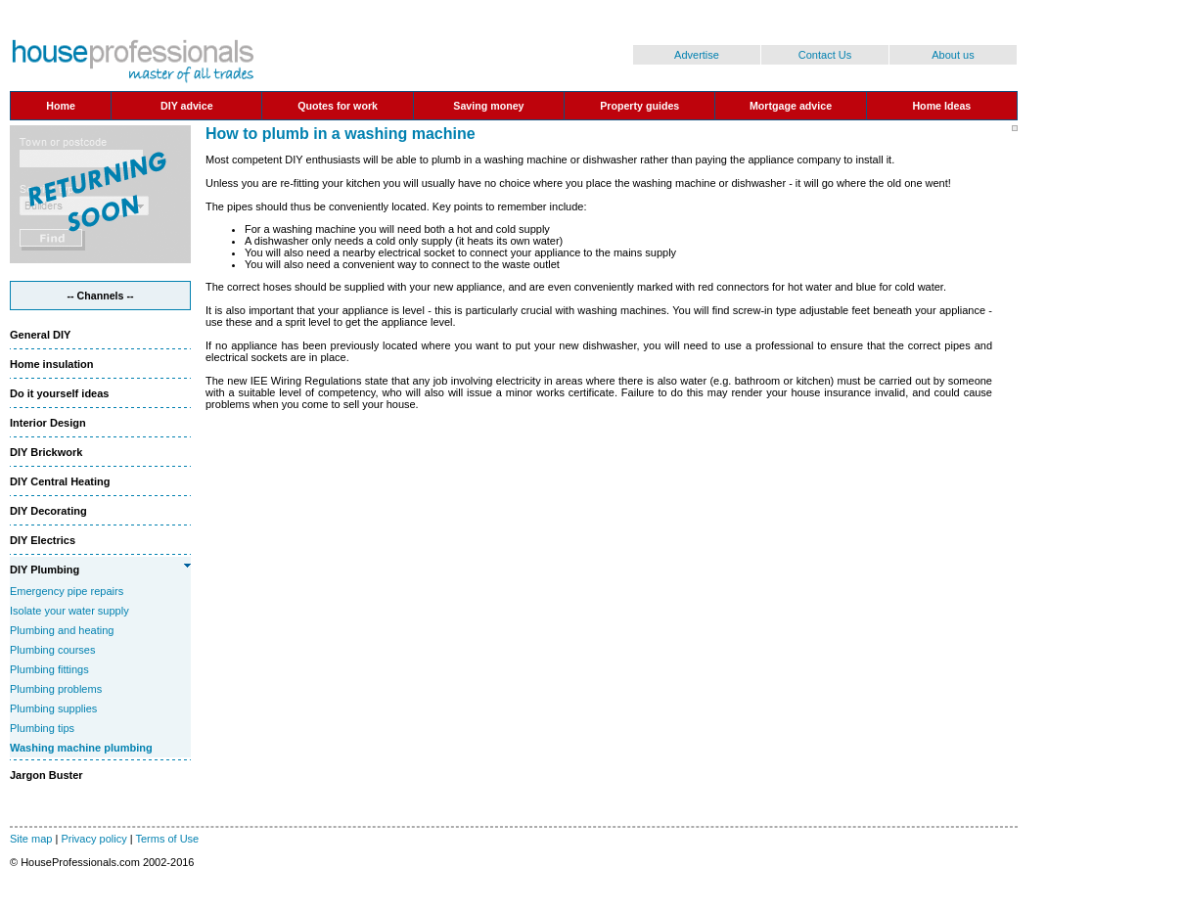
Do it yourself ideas (59, 393)
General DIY (40, 335)
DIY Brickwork (46, 452)
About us (953, 55)
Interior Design (48, 423)
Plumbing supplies (53, 708)
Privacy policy (93, 839)
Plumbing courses (52, 650)
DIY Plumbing (44, 569)
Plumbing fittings (49, 669)
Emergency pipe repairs (66, 591)
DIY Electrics (42, 540)
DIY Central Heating (60, 481)
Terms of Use (167, 839)
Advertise (696, 55)
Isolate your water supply (69, 610)
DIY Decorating (48, 511)
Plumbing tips (42, 728)
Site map (31, 839)
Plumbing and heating (62, 630)
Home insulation (52, 364)
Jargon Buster (46, 775)
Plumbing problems (56, 689)
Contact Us (824, 55)
